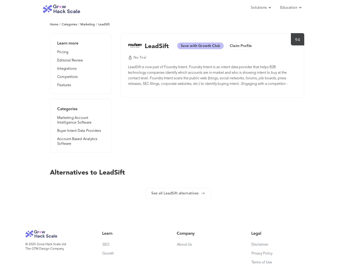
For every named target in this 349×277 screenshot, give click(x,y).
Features (64, 85)
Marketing (87, 24)
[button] (261, 7)
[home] (61, 9)
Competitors (67, 77)
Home (54, 24)
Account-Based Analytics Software (77, 141)
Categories (69, 24)
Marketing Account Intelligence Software (74, 120)
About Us (184, 244)
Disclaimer (260, 244)
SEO (105, 244)
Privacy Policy (262, 253)
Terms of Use (262, 262)
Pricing (62, 52)
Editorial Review (70, 60)
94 (297, 40)
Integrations (67, 69)
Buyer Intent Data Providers (79, 131)
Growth (108, 253)
